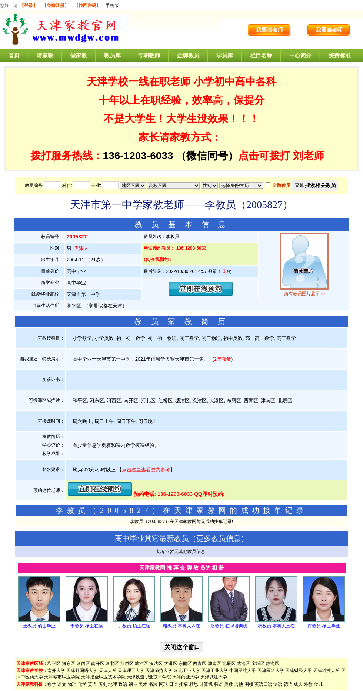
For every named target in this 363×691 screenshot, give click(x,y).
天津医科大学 (270, 670)
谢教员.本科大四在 (181, 625)
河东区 (68, 663)
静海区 (272, 663)
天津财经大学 (298, 670)
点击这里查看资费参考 (146, 470)
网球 (163, 684)
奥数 (228, 684)
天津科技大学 (326, 670)
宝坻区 (258, 663)
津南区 (214, 663)
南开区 (97, 663)
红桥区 (127, 663)
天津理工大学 (131, 670)
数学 (51, 684)
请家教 (45, 55)
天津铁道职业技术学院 (149, 677)
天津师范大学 (159, 670)
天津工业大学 (215, 670)
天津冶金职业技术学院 (103, 677)
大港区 (170, 663)
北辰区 (229, 663)
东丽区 (185, 663)
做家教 (78, 55)
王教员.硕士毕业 (39, 625)
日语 (173, 684)
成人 (298, 684)
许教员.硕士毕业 (323, 625)
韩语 (218, 684)
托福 (183, 684)
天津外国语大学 (81, 670)
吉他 (238, 684)
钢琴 (133, 684)
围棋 (248, 684)
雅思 (193, 684)
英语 (92, 684)
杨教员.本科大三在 (276, 625)
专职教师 (149, 55)
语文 (61, 684)
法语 (277, 684)
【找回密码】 (87, 5)
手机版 (112, 5)
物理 (72, 684)
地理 (112, 684)
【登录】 (28, 5)
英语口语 (263, 684)
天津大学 (108, 670)
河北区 (112, 663)
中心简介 (300, 55)
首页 (14, 55)
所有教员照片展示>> (304, 293)
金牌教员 (188, 55)
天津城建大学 (213, 677)
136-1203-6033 (138, 155)
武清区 (243, 663)
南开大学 (56, 670)
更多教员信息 (218, 538)
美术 (143, 684)
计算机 (206, 684)
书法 (153, 684)
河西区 (83, 663)
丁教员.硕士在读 (134, 625)
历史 (102, 684)
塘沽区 (141, 663)
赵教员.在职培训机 (228, 625)
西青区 (199, 663)
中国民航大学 (242, 670)
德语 (288, 684)
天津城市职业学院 (62, 677)
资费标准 (340, 55)
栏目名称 (261, 55)
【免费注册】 (55, 5)
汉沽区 (156, 663)
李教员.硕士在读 (86, 625)
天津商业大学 (185, 677)
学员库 (224, 55)
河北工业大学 (187, 670)
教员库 (112, 55)
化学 (82, 684)
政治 (122, 684)
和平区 (54, 663)
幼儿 (318, 684)
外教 (308, 684)
